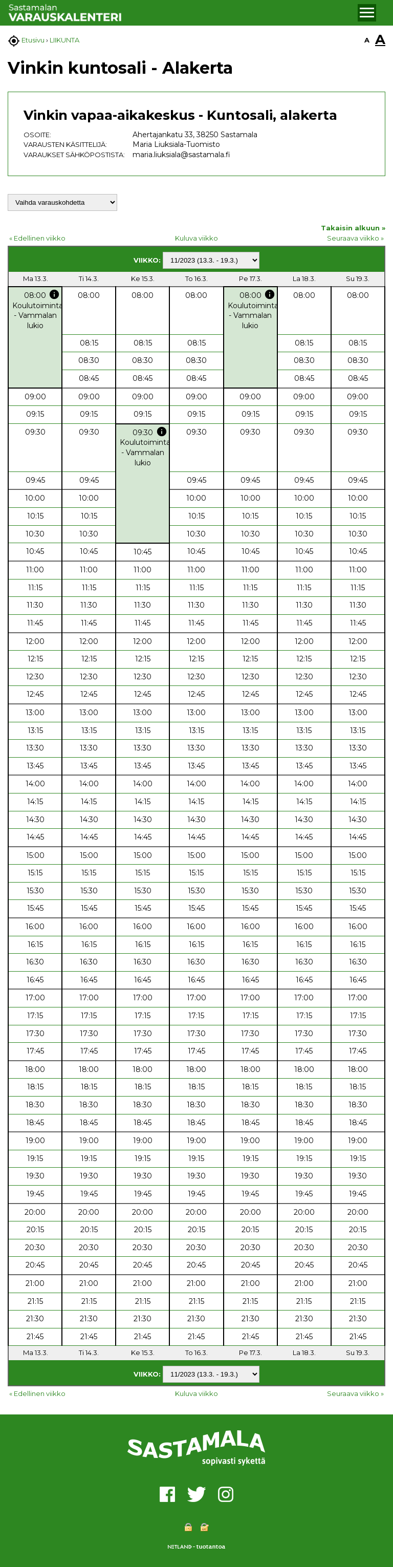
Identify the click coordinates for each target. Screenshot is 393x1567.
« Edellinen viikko (37, 238)
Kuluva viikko (196, 238)
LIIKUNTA (64, 40)
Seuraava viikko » (355, 238)
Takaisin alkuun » (353, 228)
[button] (367, 13)
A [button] (366, 40)
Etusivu (33, 40)
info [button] (54, 294)
